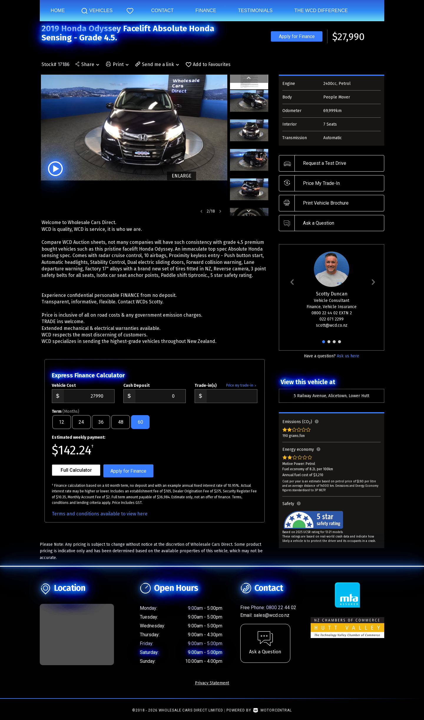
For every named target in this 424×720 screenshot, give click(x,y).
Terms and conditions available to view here (100, 518)
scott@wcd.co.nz (331, 325)
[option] (134, 127)
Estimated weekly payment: (78, 442)
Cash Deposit (136, 390)
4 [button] (339, 344)
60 (140, 427)
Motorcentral (272, 715)
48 (120, 427)
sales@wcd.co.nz (271, 620)
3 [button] (334, 344)
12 (61, 427)
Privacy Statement (212, 687)
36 (101, 427)
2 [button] (329, 344)
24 (81, 427)
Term (65, 416)
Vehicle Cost (64, 390)
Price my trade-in (241, 390)
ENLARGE (180, 176)
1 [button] (324, 344)
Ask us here (348, 356)
